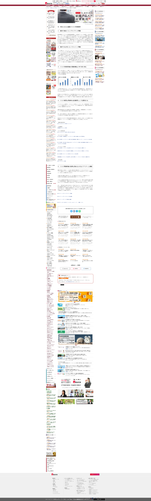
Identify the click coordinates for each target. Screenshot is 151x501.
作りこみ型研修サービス (50, 273)
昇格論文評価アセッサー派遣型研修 (49, 337)
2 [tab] (73, 302)
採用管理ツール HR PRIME (50, 366)
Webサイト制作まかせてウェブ (49, 318)
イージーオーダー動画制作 (50, 293)
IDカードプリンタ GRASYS (50, 365)
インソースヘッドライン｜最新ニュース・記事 (93, 479)
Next (92, 296)
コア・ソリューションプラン (81, 479)
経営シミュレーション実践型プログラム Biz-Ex (50, 299)
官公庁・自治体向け (50, 179)
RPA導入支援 (48, 289)
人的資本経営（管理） (49, 219)
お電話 (98, 3)
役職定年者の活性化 (49, 214)
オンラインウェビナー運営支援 (51, 313)
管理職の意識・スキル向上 (50, 238)
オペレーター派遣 (49, 307)
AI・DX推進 (58, 5)
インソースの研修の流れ (92, 483)
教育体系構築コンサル (49, 353)
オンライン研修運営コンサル (50, 312)
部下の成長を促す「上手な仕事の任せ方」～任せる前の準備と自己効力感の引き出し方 (51, 22)
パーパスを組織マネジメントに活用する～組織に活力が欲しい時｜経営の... (51, 443)
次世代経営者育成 (49, 239)
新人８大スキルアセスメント (50, 329)
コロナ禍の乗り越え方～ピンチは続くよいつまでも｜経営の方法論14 (51, 446)
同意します (99, 499)
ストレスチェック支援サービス (69, 481)
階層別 (54, 480)
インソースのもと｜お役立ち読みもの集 (93, 480)
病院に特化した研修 (49, 264)
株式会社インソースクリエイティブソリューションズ (93, 492)
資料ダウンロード (94, 6)
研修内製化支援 (49, 274)
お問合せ (88, 3)
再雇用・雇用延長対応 (49, 215)
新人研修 (48, 177)
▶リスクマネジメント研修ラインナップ (64, 123)
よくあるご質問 (91, 484)
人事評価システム (49, 376)
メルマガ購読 (87, 6)
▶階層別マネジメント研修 (62, 127)
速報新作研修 (49, 391)
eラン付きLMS (49, 374)
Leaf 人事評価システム (68, 480)
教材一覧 (54, 490)
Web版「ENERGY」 (56, 6)
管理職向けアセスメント (50, 226)
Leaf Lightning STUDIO (68, 486)
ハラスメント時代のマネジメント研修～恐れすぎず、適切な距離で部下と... (51, 400)
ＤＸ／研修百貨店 (49, 286)
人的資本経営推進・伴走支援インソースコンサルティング (50, 461)
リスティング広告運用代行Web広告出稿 (50, 320)
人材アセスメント (79, 482)
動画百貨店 (54, 489)
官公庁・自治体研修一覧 (80, 491)
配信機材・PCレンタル (50, 309)
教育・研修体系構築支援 (80, 480)
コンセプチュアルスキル (56, 493)
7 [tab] (78, 302)
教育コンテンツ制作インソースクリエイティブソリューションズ (51, 463)
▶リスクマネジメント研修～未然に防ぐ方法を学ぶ (66, 132)
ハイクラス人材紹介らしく (49, 469)
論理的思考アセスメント (50, 332)
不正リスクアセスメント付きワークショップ (50, 346)
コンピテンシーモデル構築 (50, 355)
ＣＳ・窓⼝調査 (49, 343)
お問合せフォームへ (94, 474)
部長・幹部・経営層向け (51, 169)
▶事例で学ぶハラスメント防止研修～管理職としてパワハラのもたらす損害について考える (73, 150)
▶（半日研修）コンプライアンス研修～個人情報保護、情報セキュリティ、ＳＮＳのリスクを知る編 (75, 139)
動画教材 (70, 5)
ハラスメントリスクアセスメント (50, 344)
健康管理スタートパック (51, 382)
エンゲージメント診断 (49, 333)
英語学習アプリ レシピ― (50, 300)
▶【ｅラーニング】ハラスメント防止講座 (65, 196)
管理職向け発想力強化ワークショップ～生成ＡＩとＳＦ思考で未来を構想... (51, 403)
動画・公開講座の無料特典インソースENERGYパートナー (50, 200)
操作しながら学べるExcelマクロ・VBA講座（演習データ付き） (51, 432)
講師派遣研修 (48, 5)
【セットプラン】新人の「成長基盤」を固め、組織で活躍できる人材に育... (51, 426)
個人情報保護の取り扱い (70, 281)
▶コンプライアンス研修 (62, 161)
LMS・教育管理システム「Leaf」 (69, 479)
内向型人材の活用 (49, 243)
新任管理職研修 (49, 234)
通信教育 (75, 5)
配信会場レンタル (49, 308)
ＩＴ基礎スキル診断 (49, 340)
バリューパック (49, 282)
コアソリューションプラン (50, 352)
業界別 (54, 481)
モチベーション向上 (49, 248)
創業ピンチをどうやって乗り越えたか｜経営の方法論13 (51, 449)
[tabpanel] (75, 297)
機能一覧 (66, 482)
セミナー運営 (86, 5)
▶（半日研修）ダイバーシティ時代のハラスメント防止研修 (68, 153)
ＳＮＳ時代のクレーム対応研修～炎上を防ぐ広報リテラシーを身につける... (51, 406)
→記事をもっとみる (53, 450)
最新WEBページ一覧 (50, 202)
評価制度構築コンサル (49, 356)
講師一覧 (48, 277)
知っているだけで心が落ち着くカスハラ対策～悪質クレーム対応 (51, 13)
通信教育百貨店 (49, 297)
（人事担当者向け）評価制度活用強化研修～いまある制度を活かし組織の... (51, 416)
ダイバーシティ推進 (49, 216)
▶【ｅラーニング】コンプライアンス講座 (65, 193)
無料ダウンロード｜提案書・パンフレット (93, 481)
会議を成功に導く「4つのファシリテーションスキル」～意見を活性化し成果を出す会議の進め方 (51, 26)
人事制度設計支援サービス (81, 484)
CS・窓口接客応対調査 (80, 483)
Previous (58, 296)
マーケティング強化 (49, 252)
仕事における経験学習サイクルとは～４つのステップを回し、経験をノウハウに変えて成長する (51, 32)
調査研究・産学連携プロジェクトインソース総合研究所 (51, 459)
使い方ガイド (67, 483)
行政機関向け (80, 5)
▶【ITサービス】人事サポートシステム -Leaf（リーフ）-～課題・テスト (70, 202)
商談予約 (93, 3)
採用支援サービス (49, 230)
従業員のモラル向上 (49, 247)
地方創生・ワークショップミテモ (50, 467)
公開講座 (53, 5)
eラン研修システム (64, 5)
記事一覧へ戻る (75, 217)
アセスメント (91, 5)
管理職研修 (48, 171)
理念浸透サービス (49, 357)
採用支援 (96, 5)
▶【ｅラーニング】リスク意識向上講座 (64, 199)
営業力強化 (48, 251)
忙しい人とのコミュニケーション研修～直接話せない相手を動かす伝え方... (51, 397)
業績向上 (48, 240)
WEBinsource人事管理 (50, 193)
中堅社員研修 (49, 173)
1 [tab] (72, 302)
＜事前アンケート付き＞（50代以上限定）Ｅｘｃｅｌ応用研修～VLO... (51, 422)
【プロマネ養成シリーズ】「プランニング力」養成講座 (51, 429)
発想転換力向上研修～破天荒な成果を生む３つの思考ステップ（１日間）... (51, 395)
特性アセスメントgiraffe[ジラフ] (49, 348)
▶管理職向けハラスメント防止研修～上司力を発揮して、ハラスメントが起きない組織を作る (74, 156)
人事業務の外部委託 (49, 265)
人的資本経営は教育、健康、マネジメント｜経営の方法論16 (51, 440)
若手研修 (48, 175)
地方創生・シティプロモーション (81, 493)
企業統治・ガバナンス (49, 259)
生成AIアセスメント (49, 328)
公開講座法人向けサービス (79, 6)
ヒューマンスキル (55, 492)
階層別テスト (48, 325)
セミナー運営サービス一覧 (50, 304)
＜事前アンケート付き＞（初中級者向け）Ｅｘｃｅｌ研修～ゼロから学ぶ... (51, 419)
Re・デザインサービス (50, 362)
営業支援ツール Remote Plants (51, 255)
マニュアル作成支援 (49, 361)
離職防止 (48, 231)
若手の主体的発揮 (49, 244)
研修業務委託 (79, 492)
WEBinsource (72, 6)
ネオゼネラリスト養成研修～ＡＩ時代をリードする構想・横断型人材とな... (51, 413)
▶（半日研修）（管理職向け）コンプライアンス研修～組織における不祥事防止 (71, 136)
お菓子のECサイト (64, 6)
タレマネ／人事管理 (50, 378)
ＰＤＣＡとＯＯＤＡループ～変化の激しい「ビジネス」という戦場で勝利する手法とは (87, 217)
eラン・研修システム (51, 189)
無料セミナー (102, 6)
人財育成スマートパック (50, 281)
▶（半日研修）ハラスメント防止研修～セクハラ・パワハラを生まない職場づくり (72, 147)
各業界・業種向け (49, 181)
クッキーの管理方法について (78, 499)
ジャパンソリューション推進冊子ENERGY (50, 272)
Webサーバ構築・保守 (50, 321)
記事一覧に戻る (52, 35)
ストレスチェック (49, 195)
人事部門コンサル (102, 5)
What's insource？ (49, 6)
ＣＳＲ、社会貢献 (49, 261)
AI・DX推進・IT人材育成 (51, 165)
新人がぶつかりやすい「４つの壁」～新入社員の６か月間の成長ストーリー (51, 17)
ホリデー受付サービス (49, 314)
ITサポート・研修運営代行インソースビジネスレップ (50, 471)
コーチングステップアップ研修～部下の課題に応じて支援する (51, 410)
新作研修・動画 (51, 183)
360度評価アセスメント (50, 334)
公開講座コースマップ (49, 283)
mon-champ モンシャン (92, 485)
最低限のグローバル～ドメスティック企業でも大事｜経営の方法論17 (51, 437)
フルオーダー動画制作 (49, 294)
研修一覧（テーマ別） (56, 479)
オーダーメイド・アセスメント (51, 349)
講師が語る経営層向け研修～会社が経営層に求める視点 (63, 217)
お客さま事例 (67, 484)
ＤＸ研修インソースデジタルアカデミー (50, 465)
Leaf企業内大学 (49, 191)
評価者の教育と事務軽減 (50, 235)
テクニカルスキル (55, 491)
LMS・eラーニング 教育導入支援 (81, 481)
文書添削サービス (49, 339)
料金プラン (66, 485)
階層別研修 (48, 167)
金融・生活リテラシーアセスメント (51, 341)
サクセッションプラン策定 (50, 260)
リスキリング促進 (49, 222)
